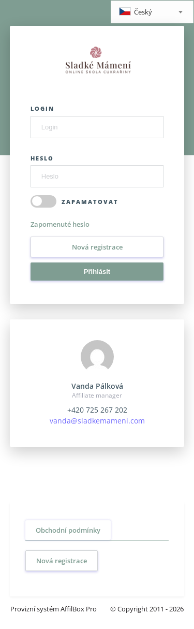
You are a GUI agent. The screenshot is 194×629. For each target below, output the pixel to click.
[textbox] (152, 12)
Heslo (42, 158)
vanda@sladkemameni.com (97, 421)
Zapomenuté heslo (60, 224)
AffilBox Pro (79, 608)
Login (42, 108)
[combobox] (152, 12)
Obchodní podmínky (68, 530)
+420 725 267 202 (97, 410)
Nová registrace (97, 247)
